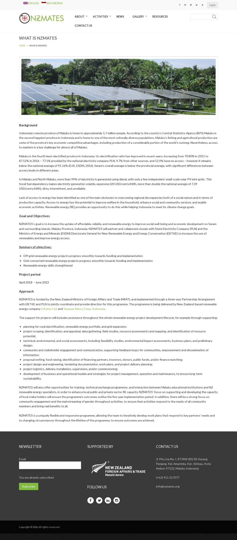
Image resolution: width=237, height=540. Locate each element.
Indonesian (52, 3)
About (82, 18)
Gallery (140, 18)
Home (22, 46)
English (31, 3)
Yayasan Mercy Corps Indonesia (108, 310)
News (120, 16)
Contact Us (83, 25)
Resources (160, 16)
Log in (212, 5)
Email (22, 465)
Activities (102, 18)
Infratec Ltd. (73, 310)
